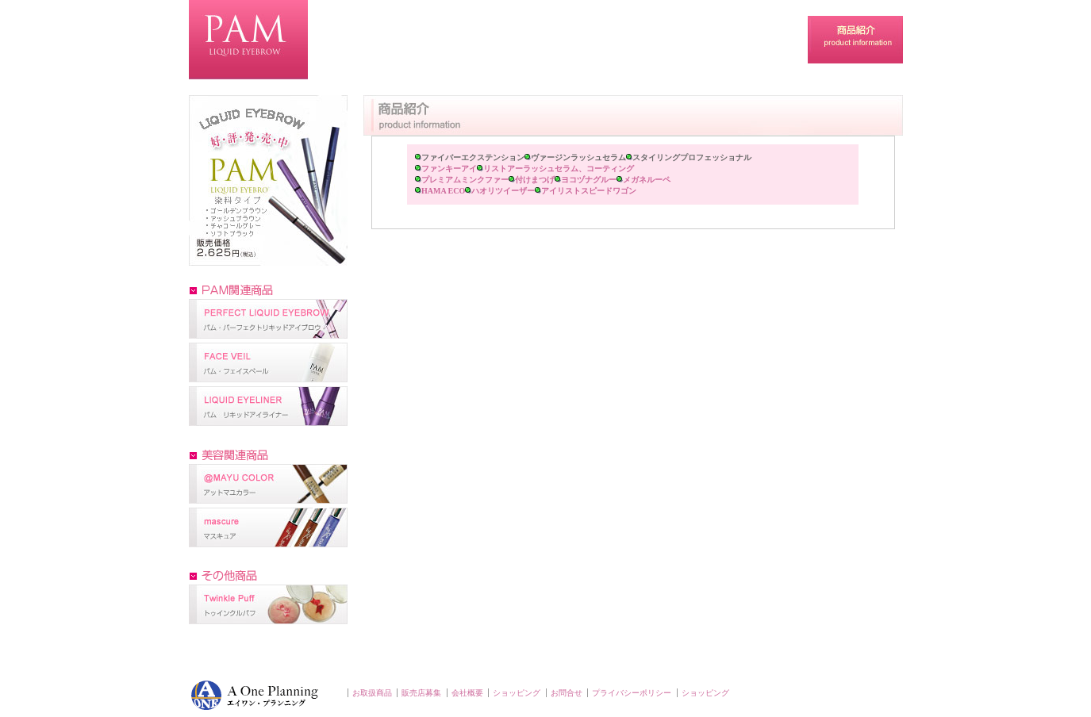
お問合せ (566, 692)
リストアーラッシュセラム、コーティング (558, 168)
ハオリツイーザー (506, 190)
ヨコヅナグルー (592, 179)
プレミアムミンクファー (468, 179)
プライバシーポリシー (631, 692)
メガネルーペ (646, 179)
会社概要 (467, 692)
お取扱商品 (372, 692)
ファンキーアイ (452, 168)
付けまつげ (538, 179)
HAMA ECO (446, 190)
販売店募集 (421, 692)
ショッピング (516, 692)
